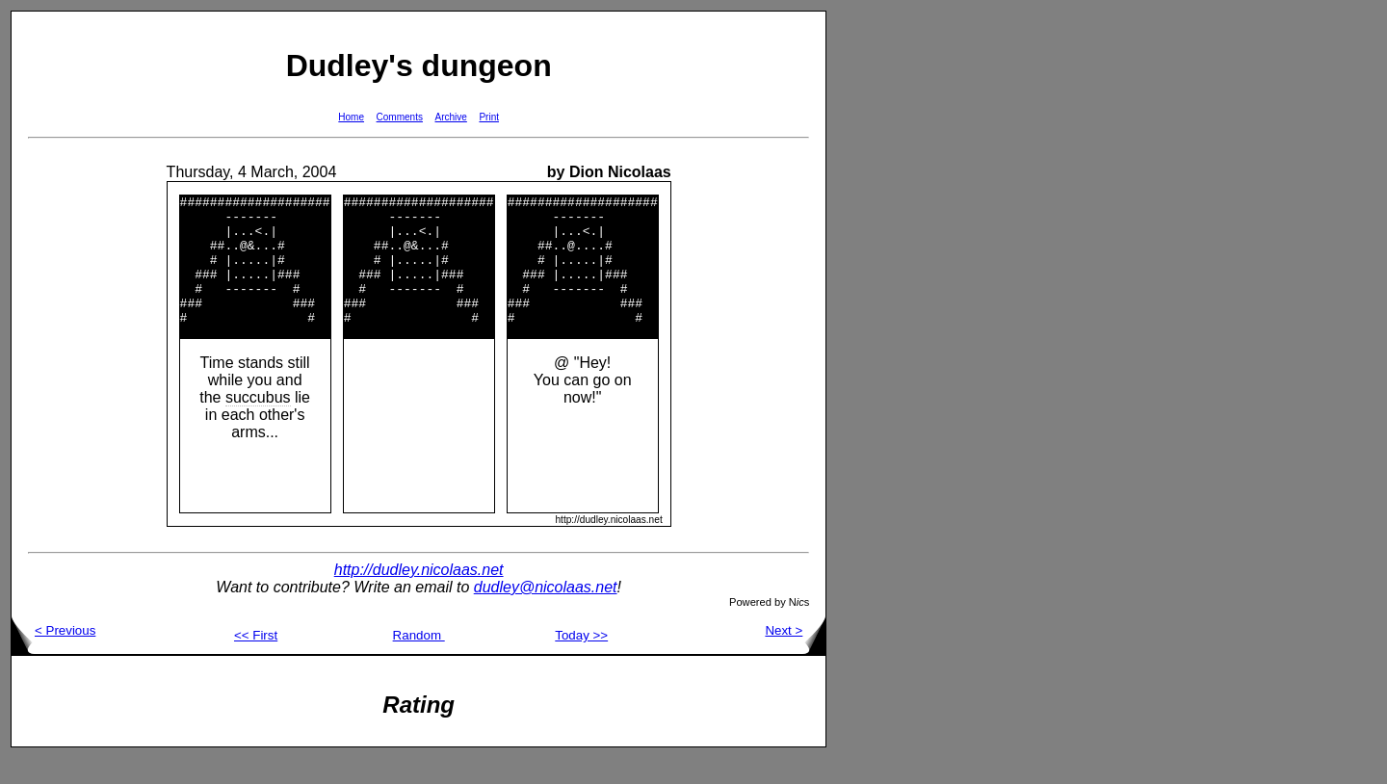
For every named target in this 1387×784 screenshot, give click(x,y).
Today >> (581, 661)
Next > (795, 656)
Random (419, 661)
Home (351, 117)
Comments (400, 117)
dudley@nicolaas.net (545, 613)
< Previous (53, 656)
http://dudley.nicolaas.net (419, 596)
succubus (258, 423)
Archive (451, 117)
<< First (255, 661)
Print (489, 117)
